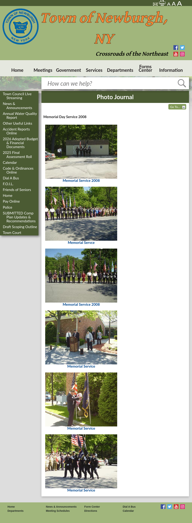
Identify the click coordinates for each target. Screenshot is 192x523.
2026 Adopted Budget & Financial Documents (21, 143)
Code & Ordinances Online (18, 170)
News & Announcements (18, 105)
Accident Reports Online (17, 131)
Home (17, 70)
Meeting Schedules (58, 510)
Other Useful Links (18, 123)
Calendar (10, 162)
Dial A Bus (11, 178)
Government (68, 70)
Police (8, 207)
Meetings (43, 70)
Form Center (92, 506)
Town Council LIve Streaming (18, 96)
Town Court (12, 232)
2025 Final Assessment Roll (18, 154)
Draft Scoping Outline (20, 227)
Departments (120, 70)
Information (171, 70)
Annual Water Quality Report (20, 115)
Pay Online (12, 201)
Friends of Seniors (17, 189)
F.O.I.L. (9, 184)
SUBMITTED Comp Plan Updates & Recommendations (20, 217)
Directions (90, 510)
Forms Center (145, 68)
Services (94, 70)
